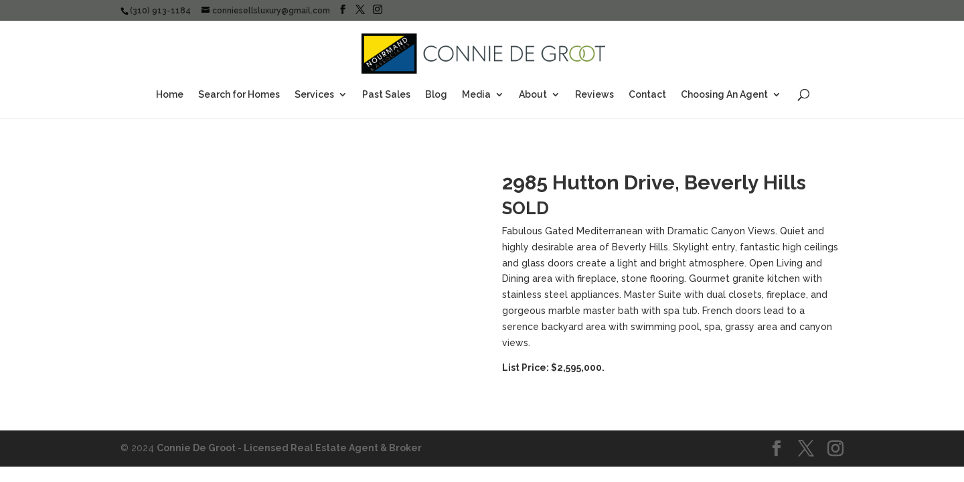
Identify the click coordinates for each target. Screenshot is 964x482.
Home (169, 95)
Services (314, 95)
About (533, 95)
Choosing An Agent (724, 95)
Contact (647, 95)
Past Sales (386, 95)
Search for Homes (239, 95)
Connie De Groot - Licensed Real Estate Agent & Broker (289, 448)
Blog (436, 95)
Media (476, 95)
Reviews (594, 95)
